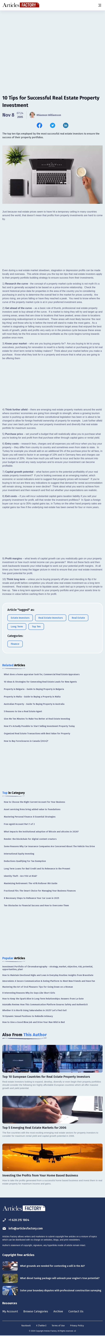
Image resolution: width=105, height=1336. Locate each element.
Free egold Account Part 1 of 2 (19, 824)
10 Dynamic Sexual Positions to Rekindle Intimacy (27, 1016)
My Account (10, 1311)
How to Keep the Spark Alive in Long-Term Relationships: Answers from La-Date (43, 998)
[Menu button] (100, 5)
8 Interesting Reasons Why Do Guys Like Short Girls (28, 993)
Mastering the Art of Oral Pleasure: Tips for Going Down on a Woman (37, 987)
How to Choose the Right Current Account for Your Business (34, 802)
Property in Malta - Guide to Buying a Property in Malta (32, 696)
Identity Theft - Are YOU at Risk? (20, 876)
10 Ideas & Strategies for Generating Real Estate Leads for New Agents (40, 682)
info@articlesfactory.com (23, 1228)
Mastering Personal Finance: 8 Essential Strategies (29, 816)
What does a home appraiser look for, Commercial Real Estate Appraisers (42, 674)
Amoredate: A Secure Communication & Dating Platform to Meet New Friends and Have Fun (48, 981)
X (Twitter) (41, 1325)
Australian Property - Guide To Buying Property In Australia (34, 704)
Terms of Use (58, 1325)
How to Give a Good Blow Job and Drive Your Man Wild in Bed (33, 1022)
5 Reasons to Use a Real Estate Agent (23, 711)
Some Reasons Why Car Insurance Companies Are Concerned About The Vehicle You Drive (49, 846)
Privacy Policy (77, 1325)
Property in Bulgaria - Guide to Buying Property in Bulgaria (34, 689)
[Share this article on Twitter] (52, 125)
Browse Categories (37, 1311)
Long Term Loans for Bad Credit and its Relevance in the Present (37, 868)
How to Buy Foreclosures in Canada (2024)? (26, 741)
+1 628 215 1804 (16, 1220)
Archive (60, 1311)
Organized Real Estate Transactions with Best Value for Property (37, 733)
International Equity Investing (19, 853)
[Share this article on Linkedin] (65, 125)
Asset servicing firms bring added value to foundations (32, 809)
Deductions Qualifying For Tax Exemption (25, 861)
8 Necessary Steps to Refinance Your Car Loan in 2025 (31, 898)
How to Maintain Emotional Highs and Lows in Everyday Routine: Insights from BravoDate (47, 975)
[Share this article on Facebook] (39, 125)
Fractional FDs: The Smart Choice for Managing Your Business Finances (40, 890)
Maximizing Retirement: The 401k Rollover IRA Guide (30, 883)
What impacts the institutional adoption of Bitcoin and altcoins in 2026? (41, 831)
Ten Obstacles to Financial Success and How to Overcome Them (36, 905)
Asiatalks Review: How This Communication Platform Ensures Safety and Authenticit (45, 1004)
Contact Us (78, 1311)
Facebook (26, 1325)
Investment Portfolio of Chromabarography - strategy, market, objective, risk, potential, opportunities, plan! (47, 968)
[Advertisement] (52, 34)
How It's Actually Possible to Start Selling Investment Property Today (39, 726)
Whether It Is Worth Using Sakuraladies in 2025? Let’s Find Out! (34, 1010)
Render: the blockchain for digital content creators (30, 839)
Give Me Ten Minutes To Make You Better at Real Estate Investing (37, 719)
